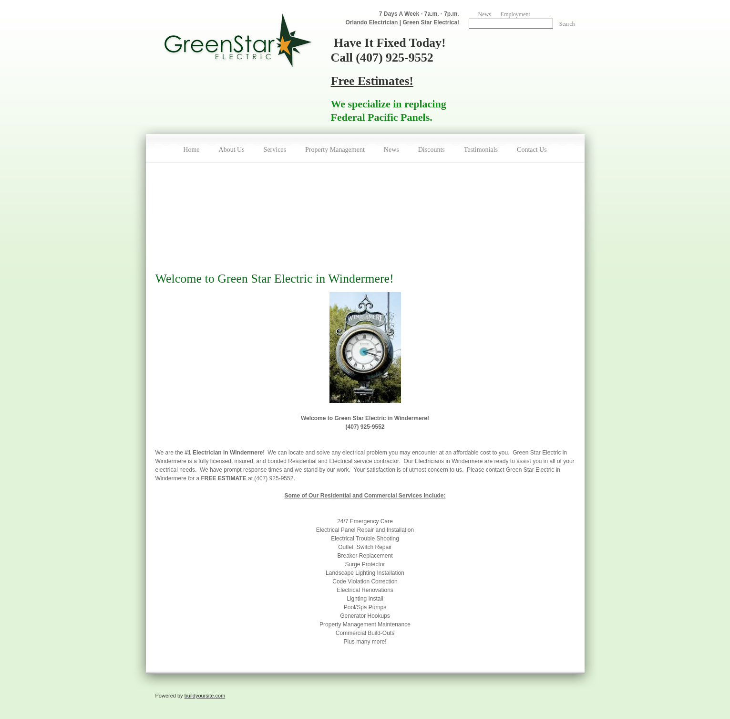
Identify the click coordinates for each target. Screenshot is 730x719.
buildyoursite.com (205, 695)
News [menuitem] (484, 14)
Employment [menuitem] (515, 14)
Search (567, 24)
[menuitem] (191, 148)
